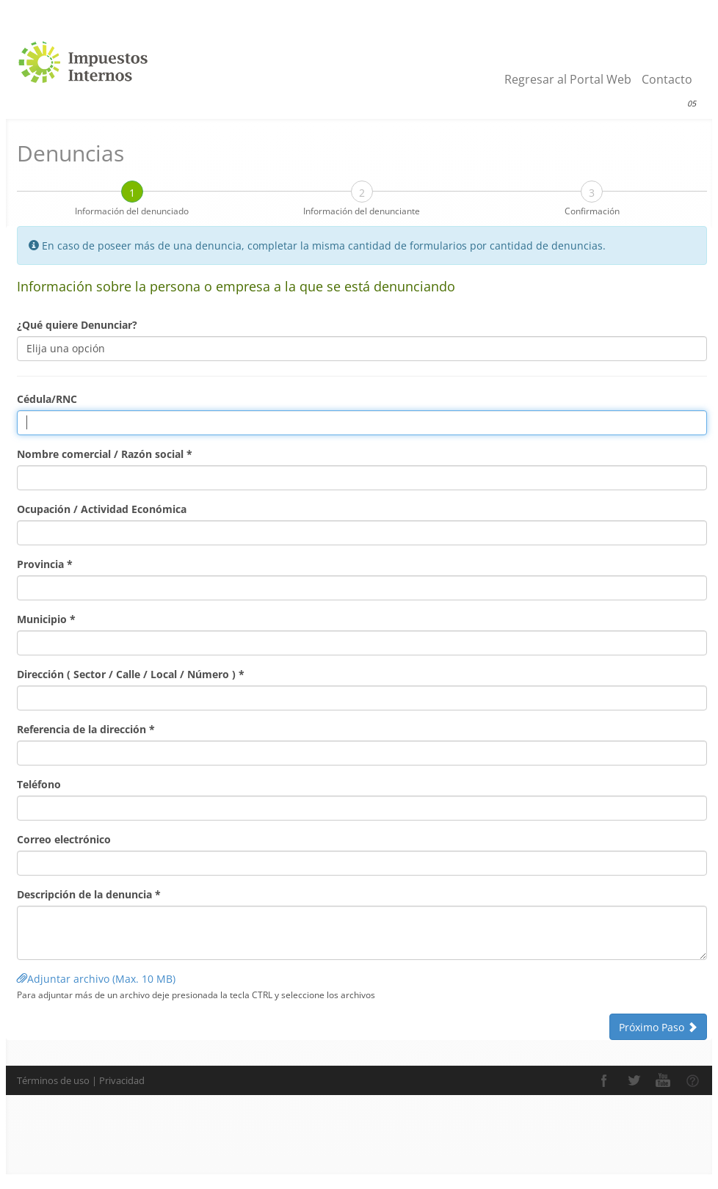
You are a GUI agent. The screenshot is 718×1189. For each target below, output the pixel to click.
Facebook (604, 1080)
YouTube (663, 1080)
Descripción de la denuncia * (89, 894)
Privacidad (122, 1080)
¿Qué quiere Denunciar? (77, 325)
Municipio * (46, 619)
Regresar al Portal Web (567, 79)
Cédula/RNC (47, 399)
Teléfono (39, 784)
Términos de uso (53, 1080)
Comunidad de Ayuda (692, 1080)
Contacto (667, 79)
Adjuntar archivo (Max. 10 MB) (97, 979)
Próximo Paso (658, 1027)
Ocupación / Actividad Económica (101, 509)
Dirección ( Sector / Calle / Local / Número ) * (130, 674)
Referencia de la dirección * (86, 729)
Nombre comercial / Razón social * (104, 454)
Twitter (633, 1080)
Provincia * (45, 564)
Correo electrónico (64, 839)
